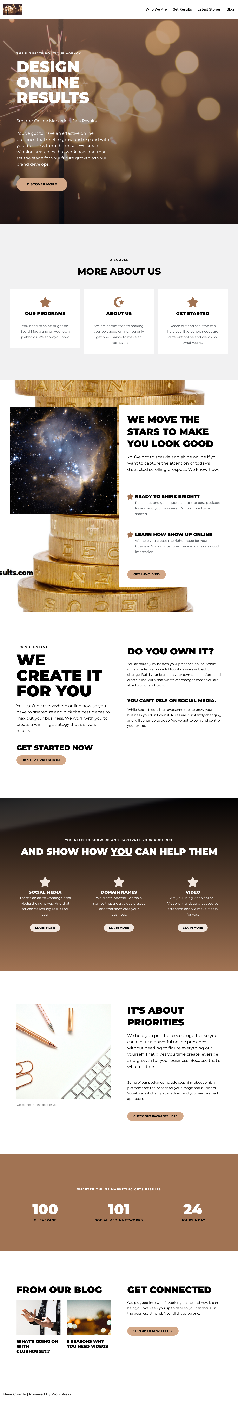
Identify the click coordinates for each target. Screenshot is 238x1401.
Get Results (179, 9)
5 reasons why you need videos (87, 1345)
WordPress (61, 1395)
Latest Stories (208, 9)
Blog (230, 9)
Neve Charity (14, 1395)
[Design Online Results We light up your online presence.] (12, 9)
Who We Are (152, 9)
